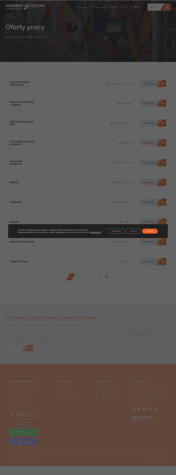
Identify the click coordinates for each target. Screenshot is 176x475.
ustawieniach (95, 232)
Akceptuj (150, 231)
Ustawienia (116, 231)
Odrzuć (133, 231)
